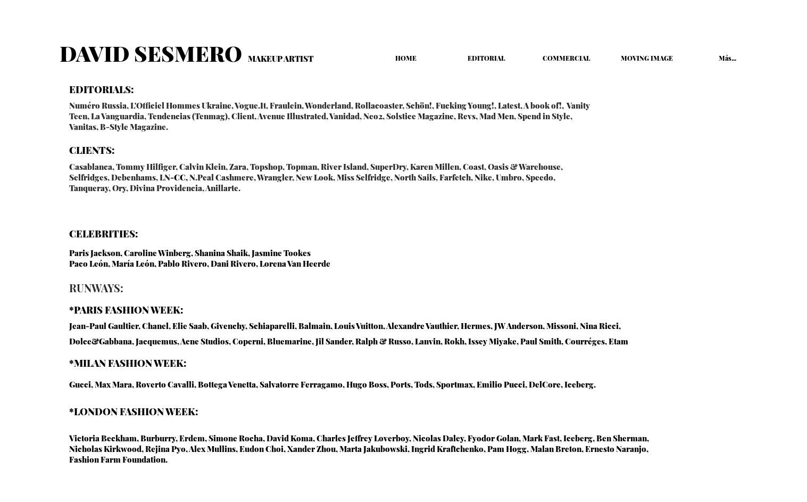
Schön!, (420, 105)
